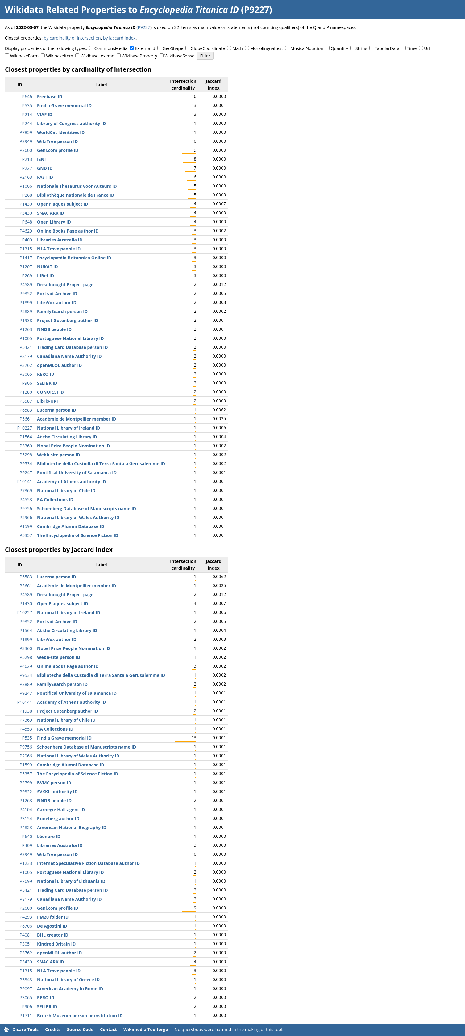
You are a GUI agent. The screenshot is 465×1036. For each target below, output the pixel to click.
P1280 (26, 392)
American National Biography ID (71, 827)
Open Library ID (54, 222)
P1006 (26, 186)
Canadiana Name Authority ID (69, 356)
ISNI (41, 159)
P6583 (26, 410)
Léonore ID (48, 836)
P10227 (24, 428)
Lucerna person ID (56, 410)
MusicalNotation (306, 48)
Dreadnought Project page (65, 284)
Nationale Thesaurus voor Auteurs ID (77, 186)
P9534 (26, 464)
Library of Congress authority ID (71, 123)
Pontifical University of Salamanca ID (77, 473)
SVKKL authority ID (57, 792)
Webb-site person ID (58, 455)
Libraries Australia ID (60, 240)
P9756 (26, 508)
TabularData (387, 48)
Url (427, 48)
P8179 (26, 356)
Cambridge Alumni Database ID (70, 526)
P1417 (26, 258)
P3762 (26, 365)
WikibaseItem (59, 56)
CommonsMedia (110, 48)
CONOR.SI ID (50, 392)
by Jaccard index (119, 38)
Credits (52, 1029)
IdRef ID (45, 276)
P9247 (26, 473)
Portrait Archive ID (57, 293)
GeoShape (173, 48)
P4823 (26, 827)
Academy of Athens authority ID (71, 481)
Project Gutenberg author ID (67, 320)
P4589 (26, 284)
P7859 (26, 132)
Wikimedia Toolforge (145, 1029)
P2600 (26, 150)
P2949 (26, 141)
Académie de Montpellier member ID (76, 419)
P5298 (26, 455)
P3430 (26, 213)
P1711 (26, 1015)
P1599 (26, 526)
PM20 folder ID (53, 917)
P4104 (26, 809)
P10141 (24, 481)
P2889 (26, 311)
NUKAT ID (47, 267)
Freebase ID (49, 96)
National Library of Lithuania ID (71, 881)
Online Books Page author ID (68, 231)
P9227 (144, 27)
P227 (27, 168)
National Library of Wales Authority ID (78, 517)
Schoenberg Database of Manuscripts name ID (86, 508)
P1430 (26, 204)
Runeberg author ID (58, 818)
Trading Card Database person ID (72, 347)
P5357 (26, 535)
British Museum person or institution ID (80, 1015)
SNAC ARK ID (50, 213)
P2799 (26, 783)
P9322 (26, 792)
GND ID (45, 168)
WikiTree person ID (57, 141)
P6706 (26, 926)
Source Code (80, 1029)
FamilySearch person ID (62, 311)
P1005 (26, 338)
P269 (27, 276)
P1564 (26, 437)
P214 (27, 114)
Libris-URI (47, 401)
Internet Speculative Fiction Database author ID (88, 863)
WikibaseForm (24, 56)
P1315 (26, 249)
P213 (27, 159)
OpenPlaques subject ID (62, 204)
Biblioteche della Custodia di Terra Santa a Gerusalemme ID (101, 464)
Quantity (339, 48)
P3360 (26, 446)
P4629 (26, 231)
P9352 (26, 293)
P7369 (26, 490)
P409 (27, 240)
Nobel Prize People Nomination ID (73, 446)
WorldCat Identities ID (61, 132)
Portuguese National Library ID (70, 338)
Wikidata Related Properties (65, 9)
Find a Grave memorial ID (64, 105)
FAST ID (45, 177)
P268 (27, 195)
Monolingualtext (266, 48)
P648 (27, 222)
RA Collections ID (55, 499)
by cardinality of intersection (72, 38)
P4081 (26, 935)
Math (237, 48)
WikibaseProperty (139, 56)
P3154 (26, 818)
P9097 (26, 989)
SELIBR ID (47, 383)
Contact (108, 1029)
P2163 (26, 177)
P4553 (26, 499)
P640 (27, 836)
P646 (27, 96)
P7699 (26, 881)
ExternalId (145, 48)
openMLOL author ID (59, 365)
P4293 (26, 917)
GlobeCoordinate (208, 48)
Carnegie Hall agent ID (61, 809)
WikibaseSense (179, 56)
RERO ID (45, 374)
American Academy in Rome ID (70, 989)
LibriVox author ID (57, 302)
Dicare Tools (25, 1029)
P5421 (26, 347)
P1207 (26, 267)
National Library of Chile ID (66, 490)
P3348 (26, 980)
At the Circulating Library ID (67, 437)
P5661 (26, 419)
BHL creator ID (53, 935)
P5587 (26, 401)
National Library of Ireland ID (68, 428)
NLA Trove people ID (59, 249)
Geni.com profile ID (57, 150)
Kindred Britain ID (56, 944)
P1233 (26, 863)
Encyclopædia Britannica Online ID (74, 258)
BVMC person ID (54, 783)
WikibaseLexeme (97, 56)
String (361, 48)
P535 (27, 105)
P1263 (26, 329)
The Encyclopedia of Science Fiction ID (77, 535)
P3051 (26, 944)
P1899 (26, 302)
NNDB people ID (54, 329)
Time (412, 48)
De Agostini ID (52, 926)
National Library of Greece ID (68, 980)
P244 (27, 123)
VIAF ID (44, 114)
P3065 (26, 374)
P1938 (26, 320)
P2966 (26, 517)
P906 (27, 383)
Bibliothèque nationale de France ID (75, 195)
